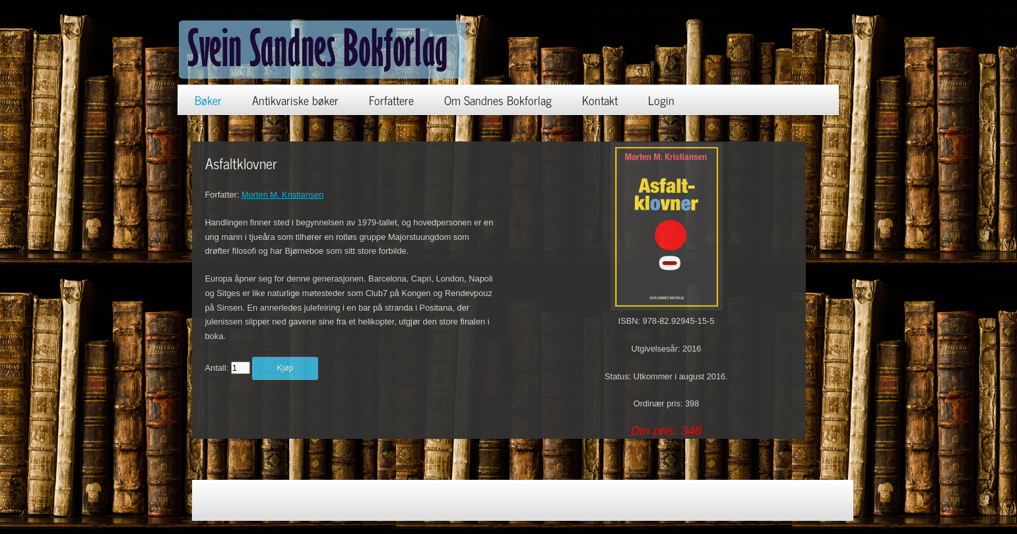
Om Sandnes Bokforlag (498, 100)
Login (661, 100)
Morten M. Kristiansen (282, 195)
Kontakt (600, 100)
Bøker (208, 100)
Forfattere (391, 100)
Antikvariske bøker (295, 100)
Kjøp (285, 368)
